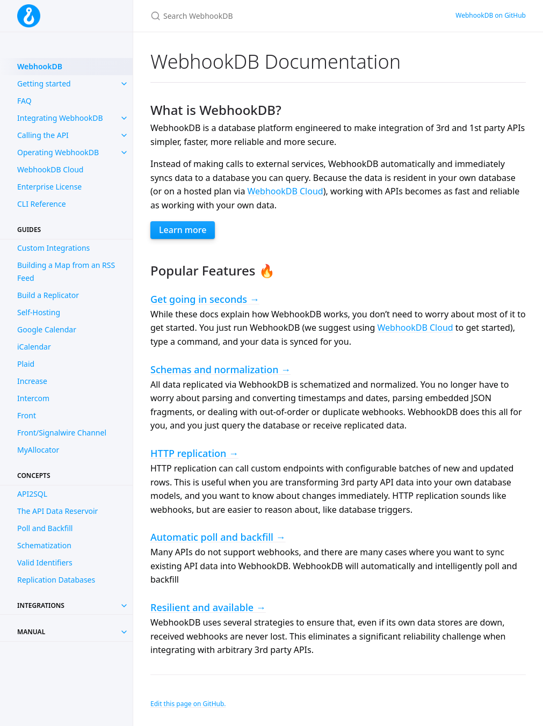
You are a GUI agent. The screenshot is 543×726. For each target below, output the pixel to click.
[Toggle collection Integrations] (124, 605)
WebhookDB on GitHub (490, 15)
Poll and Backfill (45, 528)
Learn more (182, 230)
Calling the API (43, 135)
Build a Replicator (48, 295)
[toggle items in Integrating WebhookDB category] (124, 118)
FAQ (24, 101)
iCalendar (34, 347)
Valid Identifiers (45, 562)
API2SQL (32, 494)
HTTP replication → (194, 453)
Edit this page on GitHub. (188, 703)
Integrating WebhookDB (60, 118)
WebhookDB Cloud (50, 169)
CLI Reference (41, 204)
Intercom (33, 398)
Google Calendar (46, 329)
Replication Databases (56, 580)
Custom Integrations (53, 248)
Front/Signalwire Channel (61, 432)
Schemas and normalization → (220, 369)
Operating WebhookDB (58, 152)
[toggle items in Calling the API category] (124, 135)
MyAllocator (38, 450)
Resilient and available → (208, 607)
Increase (32, 381)
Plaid (25, 364)
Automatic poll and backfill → (218, 537)
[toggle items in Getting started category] (124, 83)
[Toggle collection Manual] (124, 632)
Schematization (44, 545)
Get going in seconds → (204, 299)
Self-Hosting (38, 312)
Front (26, 415)
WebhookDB (39, 66)
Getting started (44, 83)
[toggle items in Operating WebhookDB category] (124, 152)
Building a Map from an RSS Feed (66, 271)
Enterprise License (49, 187)
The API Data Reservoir (57, 511)
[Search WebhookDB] (277, 16)
